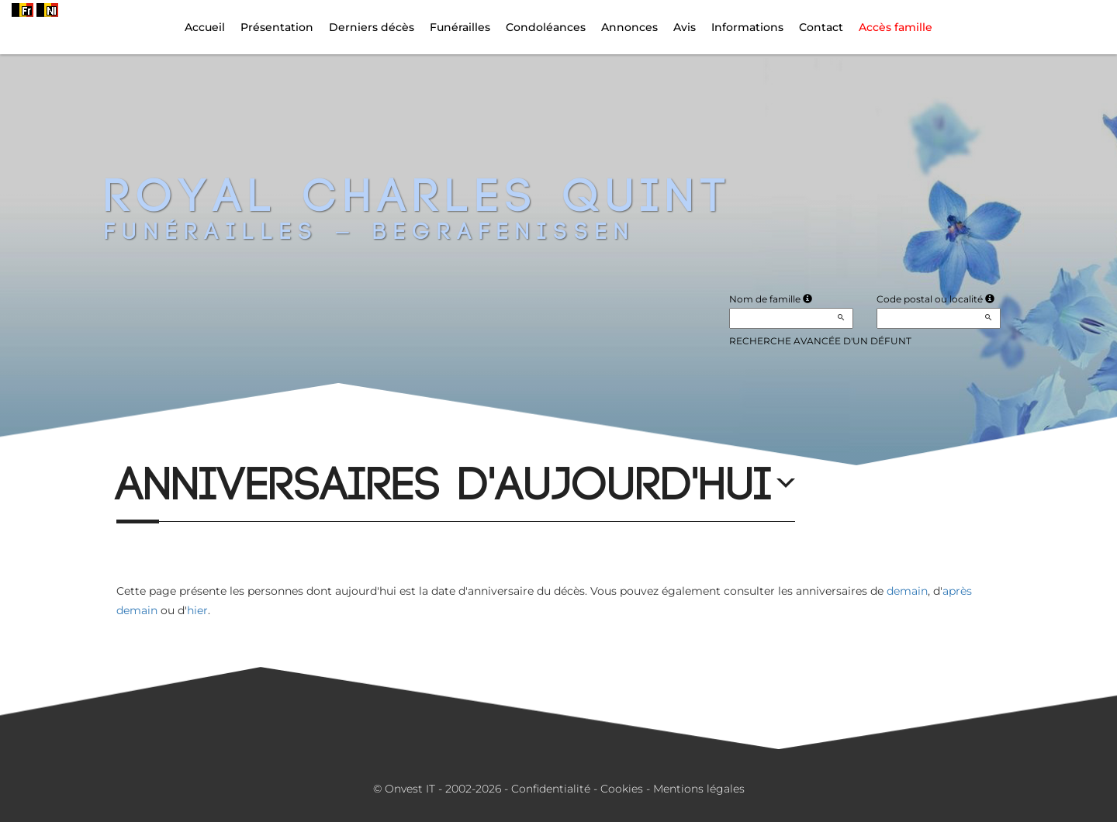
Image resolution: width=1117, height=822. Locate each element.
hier (197, 610)
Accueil (205, 27)
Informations (747, 27)
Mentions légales (699, 789)
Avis (684, 27)
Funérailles (460, 27)
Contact (821, 27)
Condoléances (546, 27)
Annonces (629, 27)
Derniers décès (371, 27)
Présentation (276, 27)
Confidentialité (550, 789)
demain (907, 591)
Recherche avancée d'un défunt (820, 341)
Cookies (621, 789)
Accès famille (895, 27)
